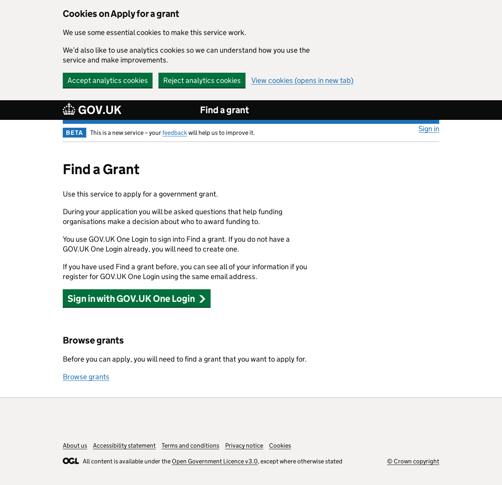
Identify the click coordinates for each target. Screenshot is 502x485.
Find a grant (224, 110)
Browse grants (86, 376)
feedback (174, 132)
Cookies (280, 445)
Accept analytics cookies (107, 80)
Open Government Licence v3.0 (215, 461)
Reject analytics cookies (202, 80)
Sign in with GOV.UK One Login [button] (136, 298)
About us (75, 445)
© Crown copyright (413, 461)
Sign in (428, 128)
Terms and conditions (190, 445)
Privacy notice (244, 445)
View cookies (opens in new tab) (302, 80)
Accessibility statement (124, 445)
